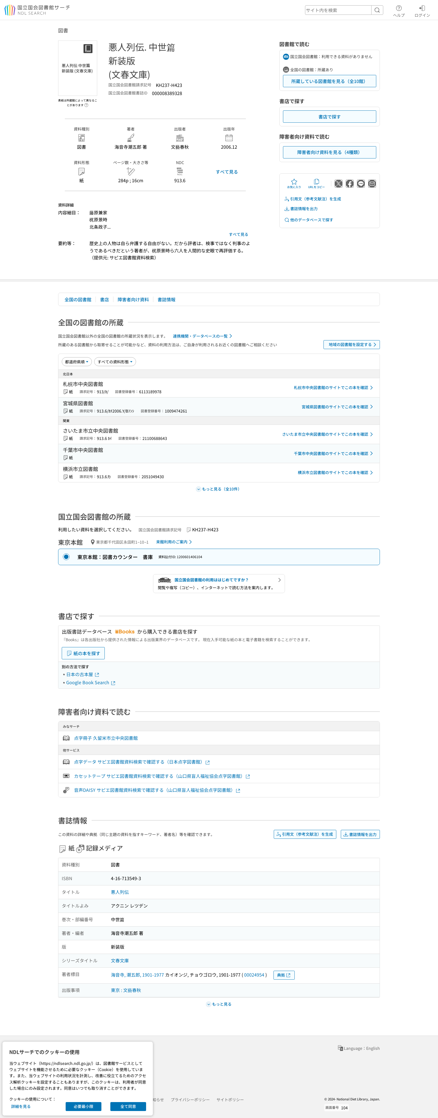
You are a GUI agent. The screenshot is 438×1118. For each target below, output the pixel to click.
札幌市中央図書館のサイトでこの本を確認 (334, 387)
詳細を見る (21, 1106)
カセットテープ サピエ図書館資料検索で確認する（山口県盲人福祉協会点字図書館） (162, 776)
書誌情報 (166, 299)
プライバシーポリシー (190, 1099)
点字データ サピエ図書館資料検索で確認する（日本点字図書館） (142, 761)
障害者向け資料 (133, 299)
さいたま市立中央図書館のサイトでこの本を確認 (328, 434)
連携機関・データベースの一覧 (203, 336)
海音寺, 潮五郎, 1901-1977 (137, 974)
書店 (104, 299)
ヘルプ (399, 10)
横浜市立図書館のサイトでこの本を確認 (336, 472)
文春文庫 (120, 960)
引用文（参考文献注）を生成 (312, 199)
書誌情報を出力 (301, 209)
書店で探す (329, 116)
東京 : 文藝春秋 (126, 990)
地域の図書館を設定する (353, 344)
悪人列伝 (120, 892)
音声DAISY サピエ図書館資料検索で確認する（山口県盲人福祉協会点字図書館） (157, 790)
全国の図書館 (78, 299)
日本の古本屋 (83, 674)
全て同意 (128, 1106)
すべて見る (227, 171)
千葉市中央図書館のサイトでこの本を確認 (334, 453)
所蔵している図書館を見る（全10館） (329, 81)
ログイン (422, 10)
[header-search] (344, 10)
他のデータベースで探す (308, 220)
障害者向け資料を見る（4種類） (329, 152)
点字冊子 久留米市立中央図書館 (106, 738)
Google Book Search (91, 682)
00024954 (254, 974)
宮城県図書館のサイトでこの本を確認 (338, 406)
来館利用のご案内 (175, 542)
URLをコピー (316, 183)
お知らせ (156, 1099)
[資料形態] (115, 361)
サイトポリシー (230, 1099)
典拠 (284, 975)
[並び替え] (77, 361)
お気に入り (294, 183)
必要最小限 (83, 1106)
